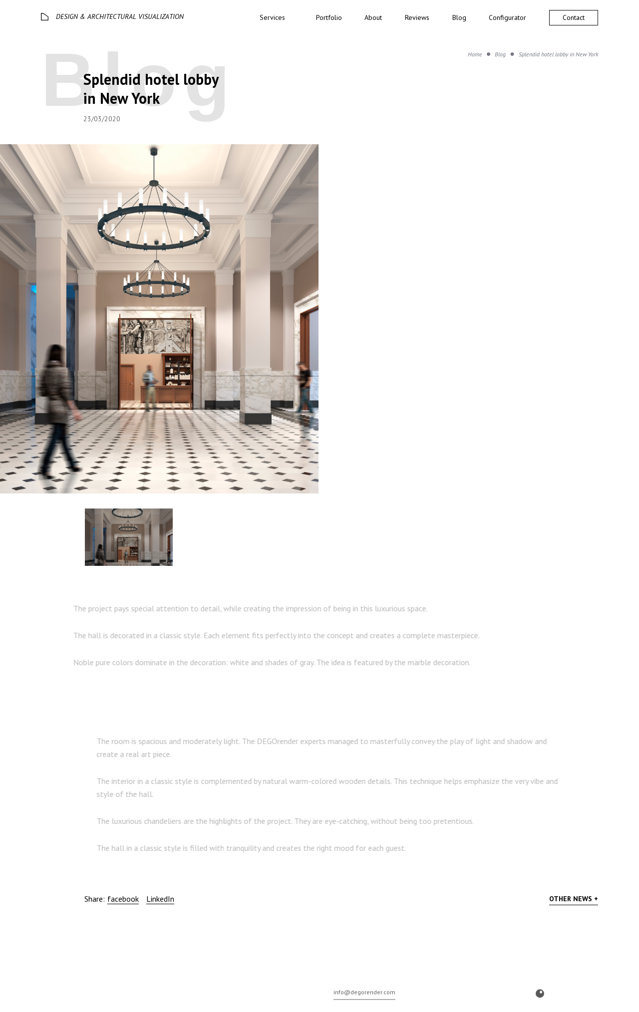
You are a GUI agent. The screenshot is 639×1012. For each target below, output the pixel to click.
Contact (574, 17)
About (373, 17)
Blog (459, 17)
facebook (123, 899)
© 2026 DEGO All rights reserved (81, 1003)
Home (475, 54)
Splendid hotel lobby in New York (558, 54)
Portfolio (329, 17)
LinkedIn (160, 899)
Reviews (417, 17)
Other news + (573, 898)
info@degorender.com (364, 1002)
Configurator (507, 17)
